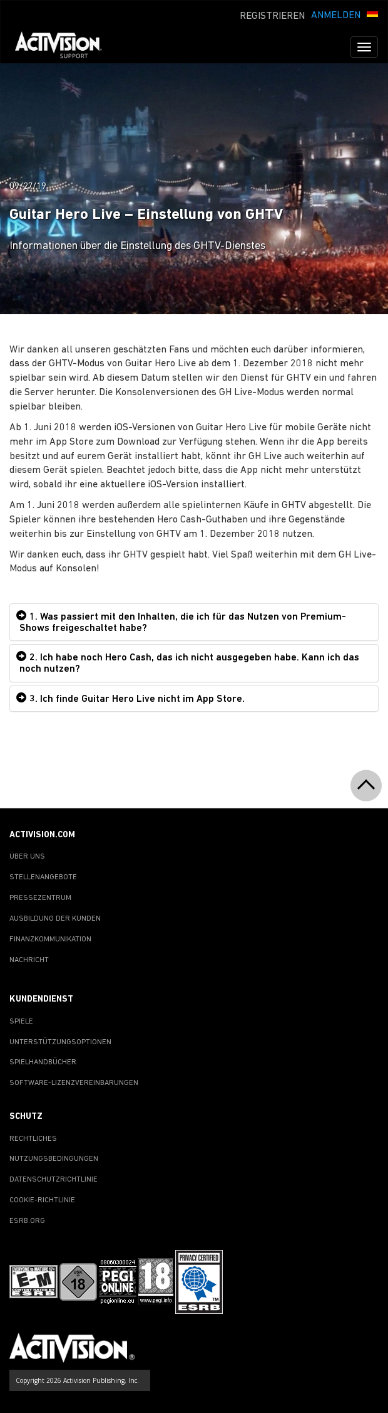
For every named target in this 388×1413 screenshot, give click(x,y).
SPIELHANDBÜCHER (42, 1062)
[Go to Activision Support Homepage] (65, 47)
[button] (372, 14)
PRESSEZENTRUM (40, 898)
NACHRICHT (29, 960)
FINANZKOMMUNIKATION (50, 939)
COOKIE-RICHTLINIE (42, 1200)
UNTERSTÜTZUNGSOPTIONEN (60, 1042)
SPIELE (21, 1021)
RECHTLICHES (33, 1139)
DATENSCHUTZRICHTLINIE (53, 1179)
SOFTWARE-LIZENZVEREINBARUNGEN (73, 1083)
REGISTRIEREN (272, 16)
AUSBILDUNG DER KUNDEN (55, 919)
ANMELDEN (335, 16)
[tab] (194, 622)
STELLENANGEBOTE (43, 877)
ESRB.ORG (27, 1221)
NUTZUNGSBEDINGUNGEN (53, 1159)
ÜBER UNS (27, 856)
